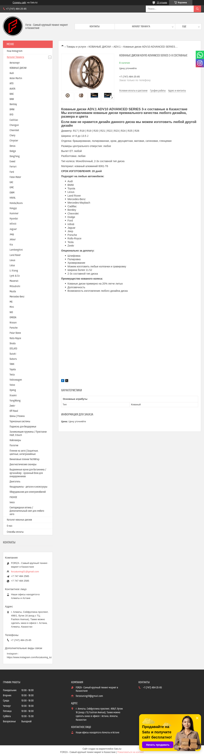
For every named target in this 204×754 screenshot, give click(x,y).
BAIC (12, 94)
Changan (14, 125)
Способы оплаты (15, 532)
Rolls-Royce (15, 338)
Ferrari (13, 166)
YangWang (15, 400)
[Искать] (197, 9)
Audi (12, 73)
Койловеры (15, 440)
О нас (9, 525)
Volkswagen (16, 379)
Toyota (13, 369)
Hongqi (13, 208)
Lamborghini (16, 249)
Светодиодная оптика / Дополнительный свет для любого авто (27, 511)
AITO (11, 83)
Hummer (14, 213)
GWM (12, 192)
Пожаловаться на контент (130, 752)
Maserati (14, 281)
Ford (12, 172)
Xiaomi (13, 395)
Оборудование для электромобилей (28, 491)
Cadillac (14, 120)
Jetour (13, 239)
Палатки (14, 445)
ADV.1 (117, 46)
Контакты (95, 26)
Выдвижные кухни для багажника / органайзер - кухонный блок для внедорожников (28, 473)
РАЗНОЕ (13, 497)
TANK (12, 364)
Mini (12, 307)
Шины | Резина (17, 416)
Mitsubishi (15, 286)
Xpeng (13, 390)
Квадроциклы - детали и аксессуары (28, 486)
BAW (12, 99)
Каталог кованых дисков (19, 519)
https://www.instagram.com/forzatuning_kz (29, 657)
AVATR (12, 88)
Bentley (13, 104)
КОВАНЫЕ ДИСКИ (100, 46)
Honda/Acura (16, 203)
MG (11, 301)
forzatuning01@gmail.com (25, 571)
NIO (11, 312)
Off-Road (14, 411)
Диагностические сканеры (23, 464)
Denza (12, 146)
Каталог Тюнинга (15, 57)
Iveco (12, 502)
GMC (12, 187)
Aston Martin (16, 78)
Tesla (12, 374)
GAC (11, 182)
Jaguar (13, 229)
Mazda (13, 291)
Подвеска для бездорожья (23, 426)
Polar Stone (15, 333)
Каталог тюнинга (141, 26)
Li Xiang (14, 270)
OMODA (13, 317)
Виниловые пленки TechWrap (24, 459)
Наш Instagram (14, 51)
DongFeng (15, 156)
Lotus (12, 265)
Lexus (12, 260)
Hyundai (14, 218)
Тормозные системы (20, 421)
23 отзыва (162, 2)
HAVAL (13, 197)
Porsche (14, 327)
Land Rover (15, 255)
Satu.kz (117, 749)
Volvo (12, 385)
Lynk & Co (15, 275)
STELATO (13, 348)
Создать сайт (19, 2)
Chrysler (14, 140)
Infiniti (13, 223)
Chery (12, 135)
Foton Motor (15, 177)
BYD (11, 114)
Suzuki (13, 353)
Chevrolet (14, 130)
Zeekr (12, 405)
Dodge (13, 151)
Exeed (12, 161)
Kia (11, 244)
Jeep (12, 234)
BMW (12, 109)
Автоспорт (15, 62)
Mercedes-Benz (17, 296)
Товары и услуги (76, 46)
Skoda (13, 343)
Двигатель (15, 481)
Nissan (13, 322)
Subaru (13, 359)
